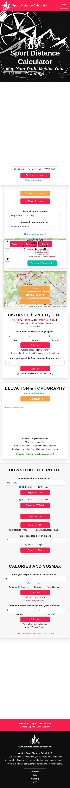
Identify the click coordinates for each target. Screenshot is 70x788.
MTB (35, 782)
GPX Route (43, 487)
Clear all (35, 301)
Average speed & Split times (41, 633)
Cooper (23, 727)
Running (24, 587)
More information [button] (35, 180)
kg (39, 583)
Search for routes (35, 193)
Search (47, 723)
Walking (37, 256)
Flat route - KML (19, 530)
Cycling (37, 587)
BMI (39, 727)
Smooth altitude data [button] (35, 393)
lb (31, 583)
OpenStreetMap (59, 306)
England (52, 256)
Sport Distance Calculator (25, 6)
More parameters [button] (35, 234)
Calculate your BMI (35, 600)
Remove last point (35, 295)
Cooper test (21, 633)
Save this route (35, 201)
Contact (46, 727)
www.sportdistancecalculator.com (35, 747)
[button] (42, 272)
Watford (46, 254)
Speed (32, 727)
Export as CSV (35, 516)
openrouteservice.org (34, 306)
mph (41, 544)
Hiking (35, 775)
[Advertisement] (35, 123)
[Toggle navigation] (64, 6)
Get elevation (35, 399)
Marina (47, 252)
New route (24, 723)
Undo (35, 288)
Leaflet (12, 306)
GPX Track (27, 487)
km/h (30, 544)
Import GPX (36, 723)
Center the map (35, 175)
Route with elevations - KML (45, 530)
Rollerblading (53, 587)
